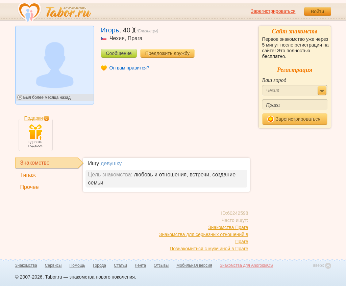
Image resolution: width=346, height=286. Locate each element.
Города (99, 265)
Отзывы (161, 265)
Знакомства (26, 265)
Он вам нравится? (129, 67)
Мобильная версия (194, 265)
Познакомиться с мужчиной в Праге (209, 248)
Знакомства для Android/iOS (246, 265)
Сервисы (53, 265)
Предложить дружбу (167, 53)
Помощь (77, 265)
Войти (317, 11)
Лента (140, 265)
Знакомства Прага (228, 227)
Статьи (120, 265)
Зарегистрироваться (273, 11)
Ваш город (274, 80)
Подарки (33, 118)
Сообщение (119, 53)
